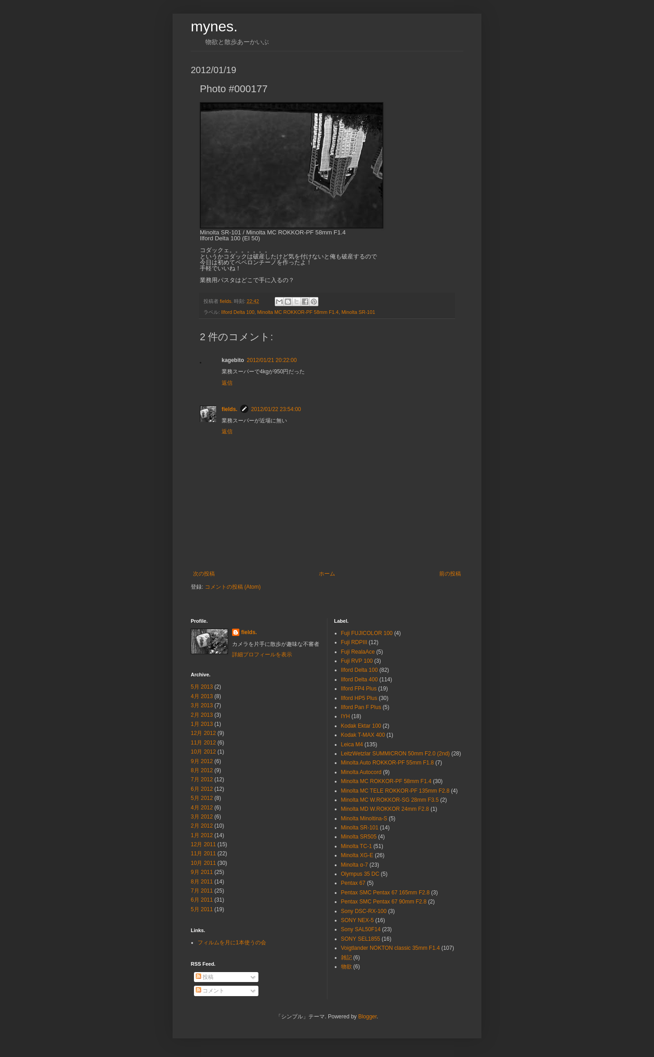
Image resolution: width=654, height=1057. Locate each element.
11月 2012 (203, 742)
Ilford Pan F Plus (361, 707)
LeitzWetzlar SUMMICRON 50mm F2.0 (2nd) (395, 753)
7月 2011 (202, 891)
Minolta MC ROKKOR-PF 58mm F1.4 (297, 312)
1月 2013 (202, 724)
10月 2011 (203, 863)
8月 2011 (202, 881)
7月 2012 (202, 779)
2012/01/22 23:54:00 (276, 409)
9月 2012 (202, 761)
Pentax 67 (353, 883)
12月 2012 (203, 733)
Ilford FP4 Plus (359, 688)
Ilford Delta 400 (359, 679)
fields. (230, 409)
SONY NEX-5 (357, 920)
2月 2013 (202, 715)
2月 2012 (202, 826)
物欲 (346, 966)
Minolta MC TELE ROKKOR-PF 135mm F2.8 (395, 791)
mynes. (214, 26)
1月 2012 (202, 835)
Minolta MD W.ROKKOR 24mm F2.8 (385, 809)
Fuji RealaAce (358, 652)
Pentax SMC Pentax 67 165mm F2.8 (385, 892)
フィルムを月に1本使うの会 (232, 942)
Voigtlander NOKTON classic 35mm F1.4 (390, 948)
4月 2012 (202, 807)
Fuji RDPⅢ (354, 642)
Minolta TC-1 (356, 846)
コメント (210, 991)
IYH (345, 716)
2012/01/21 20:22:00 (272, 360)
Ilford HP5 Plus (359, 698)
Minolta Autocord (361, 772)
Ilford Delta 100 (237, 312)
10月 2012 (203, 752)
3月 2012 (202, 817)
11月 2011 (203, 853)
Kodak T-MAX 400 (363, 735)
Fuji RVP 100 (357, 661)
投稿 (204, 977)
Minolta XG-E (357, 855)
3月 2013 (202, 705)
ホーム (327, 574)
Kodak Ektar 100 (361, 726)
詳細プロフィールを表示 (262, 654)
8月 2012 (202, 770)
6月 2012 (202, 789)
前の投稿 (450, 574)
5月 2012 (202, 798)
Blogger (367, 1016)
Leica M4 (352, 744)
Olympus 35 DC (360, 874)
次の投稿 (204, 574)
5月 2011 (202, 909)
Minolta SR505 (359, 837)
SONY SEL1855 (361, 939)
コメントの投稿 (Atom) (233, 587)
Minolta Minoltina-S (364, 818)
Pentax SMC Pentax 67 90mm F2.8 (384, 901)
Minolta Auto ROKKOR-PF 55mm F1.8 (387, 762)
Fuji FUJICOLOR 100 (367, 633)
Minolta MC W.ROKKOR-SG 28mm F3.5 (390, 800)
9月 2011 (202, 872)
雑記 (346, 957)
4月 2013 (202, 696)
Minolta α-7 (354, 865)
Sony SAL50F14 (361, 929)
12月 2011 (203, 844)
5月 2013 (202, 687)
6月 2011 (202, 900)
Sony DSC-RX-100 (364, 911)
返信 (227, 383)
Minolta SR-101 (358, 312)
